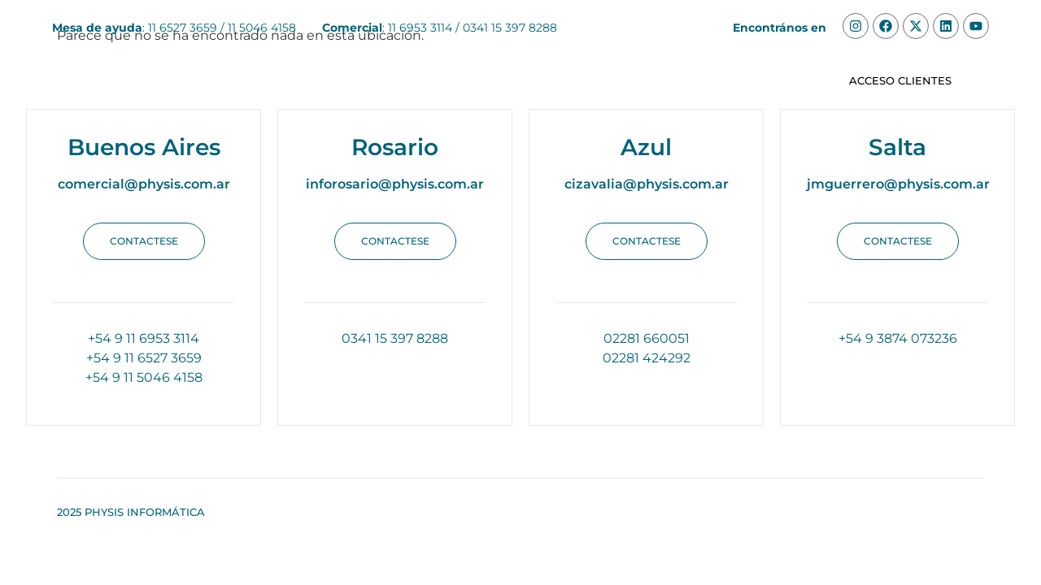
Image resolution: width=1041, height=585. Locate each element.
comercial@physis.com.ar (144, 184)
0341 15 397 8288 (510, 27)
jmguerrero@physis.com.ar (898, 184)
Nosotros (369, 81)
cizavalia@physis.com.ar (646, 184)
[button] (144, 241)
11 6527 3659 (182, 27)
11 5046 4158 (262, 27)
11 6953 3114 (420, 27)
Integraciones (564, 81)
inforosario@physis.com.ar (395, 184)
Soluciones (262, 81)
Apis (655, 81)
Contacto (731, 81)
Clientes (459, 81)
